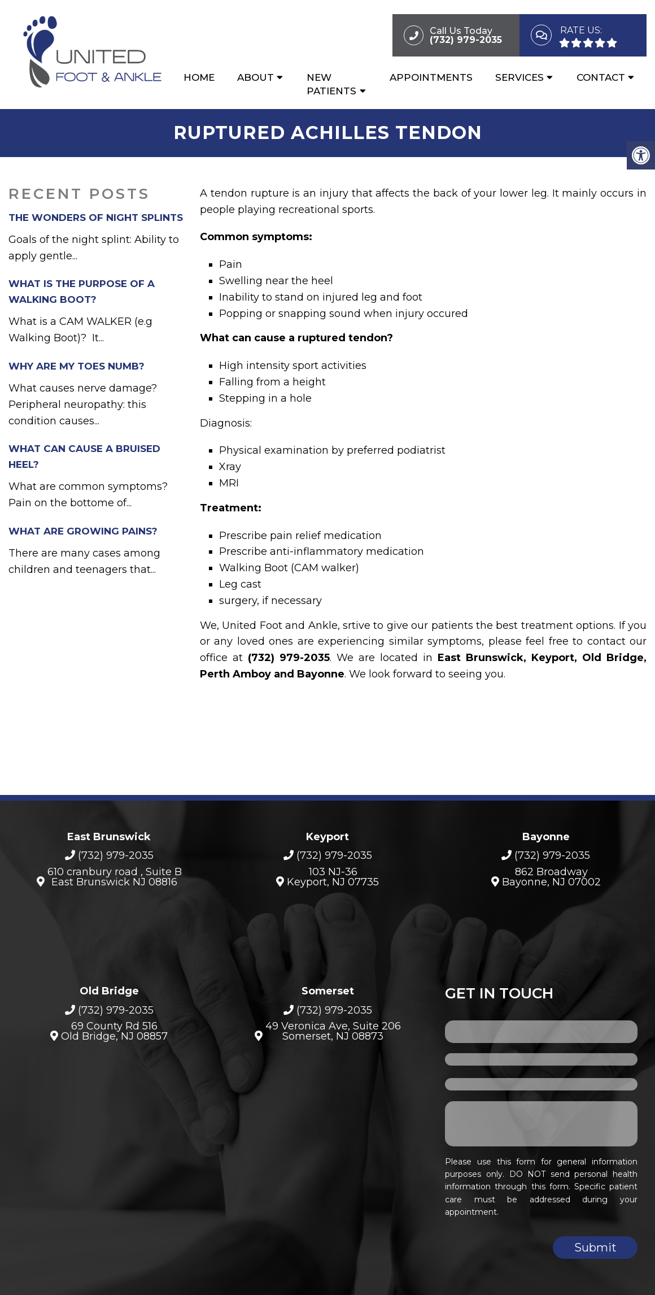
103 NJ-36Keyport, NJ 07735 (333, 877)
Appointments (431, 77)
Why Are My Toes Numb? (76, 366)
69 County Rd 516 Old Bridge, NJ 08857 (114, 1031)
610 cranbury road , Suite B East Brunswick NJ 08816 (114, 877)
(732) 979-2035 (116, 855)
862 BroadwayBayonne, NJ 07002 (551, 877)
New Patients (331, 84)
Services (519, 77)
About (255, 77)
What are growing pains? (83, 531)
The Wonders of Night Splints (95, 217)
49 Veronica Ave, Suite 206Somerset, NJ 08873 (333, 1031)
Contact (601, 77)
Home (199, 77)
